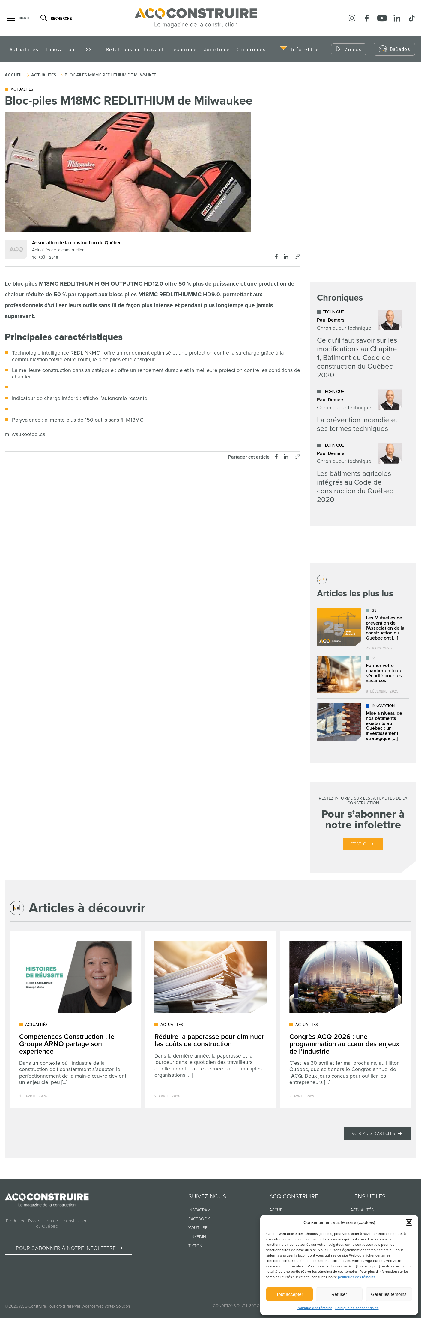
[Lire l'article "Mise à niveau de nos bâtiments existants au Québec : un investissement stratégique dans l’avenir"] (363, 722)
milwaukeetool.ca (25, 434)
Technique (183, 49)
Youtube (198, 1227)
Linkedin (197, 1236)
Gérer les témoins (388, 1294)
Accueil (277, 1210)
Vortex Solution (117, 1306)
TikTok (195, 1245)
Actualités (24, 49)
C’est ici (358, 844)
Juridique (216, 49)
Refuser (339, 1294)
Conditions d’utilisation (237, 1305)
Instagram (199, 1210)
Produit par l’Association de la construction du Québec (47, 1223)
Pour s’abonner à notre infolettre (66, 1248)
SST (90, 49)
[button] (409, 1222)
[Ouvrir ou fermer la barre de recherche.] (43, 17)
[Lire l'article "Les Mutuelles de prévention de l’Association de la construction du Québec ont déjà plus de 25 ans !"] (363, 627)
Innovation (60, 49)
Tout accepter (289, 1294)
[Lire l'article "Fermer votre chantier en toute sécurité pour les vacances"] (363, 674)
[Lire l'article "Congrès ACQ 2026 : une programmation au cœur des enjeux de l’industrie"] (345, 1019)
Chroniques (251, 49)
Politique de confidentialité (357, 1308)
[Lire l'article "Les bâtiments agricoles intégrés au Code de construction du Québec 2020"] (359, 473)
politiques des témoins (356, 1277)
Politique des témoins (314, 1308)
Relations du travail (134, 49)
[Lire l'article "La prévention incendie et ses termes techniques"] (359, 411)
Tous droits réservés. (65, 1306)
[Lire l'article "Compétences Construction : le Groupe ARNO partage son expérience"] (75, 1019)
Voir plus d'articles (373, 1133)
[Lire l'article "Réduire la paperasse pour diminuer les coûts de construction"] (210, 1019)
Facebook (199, 1219)
